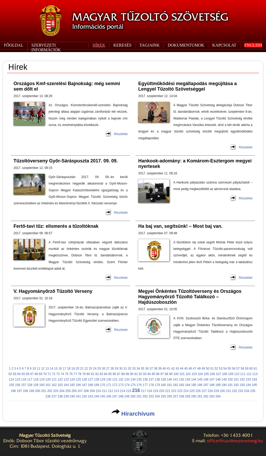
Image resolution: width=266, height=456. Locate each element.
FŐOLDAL (13, 45)
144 (193, 379)
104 (200, 374)
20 (77, 368)
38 (155, 368)
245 (102, 396)
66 (27, 374)
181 (169, 385)
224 (186, 391)
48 (199, 368)
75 (66, 374)
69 (40, 374)
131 (114, 379)
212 (110, 391)
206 (74, 391)
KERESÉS (122, 45)
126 (84, 379)
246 (108, 396)
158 (29, 385)
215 (128, 391)
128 (96, 379)
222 (173, 391)
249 (127, 396)
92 (140, 374)
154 (254, 379)
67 (32, 374)
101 (182, 374)
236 (48, 396)
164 (66, 385)
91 (136, 374)
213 (116, 391)
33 (134, 368)
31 (125, 368)
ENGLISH (253, 45)
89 (127, 374)
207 (80, 391)
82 (97, 374)
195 (254, 385)
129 (102, 379)
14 (51, 368)
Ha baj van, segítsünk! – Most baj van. (180, 226)
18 (68, 368)
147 (212, 379)
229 (216, 391)
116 (23, 379)
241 (78, 396)
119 (41, 379)
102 (188, 374)
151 (236, 379)
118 (35, 379)
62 (10, 374)
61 (255, 368)
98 (166, 374)
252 (145, 396)
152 (242, 379)
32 (129, 368)
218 (149, 391)
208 (86, 391)
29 (116, 368)
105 (206, 374)
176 (139, 385)
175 (133, 385)
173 (120, 385)
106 (212, 374)
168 (90, 385)
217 (143, 391)
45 (186, 368)
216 (136, 390)
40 (164, 368)
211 (104, 391)
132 (120, 379)
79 (84, 374)
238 (60, 396)
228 (210, 391)
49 (203, 368)
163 (60, 385)
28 (112, 368)
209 (92, 391)
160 (41, 385)
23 (90, 368)
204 (61, 391)
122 (60, 379)
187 (205, 385)
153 (248, 379)
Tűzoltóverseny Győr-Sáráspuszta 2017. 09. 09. (66, 160)
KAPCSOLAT (224, 45)
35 (142, 368)
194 (248, 385)
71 (49, 374)
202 (49, 391)
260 (193, 396)
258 (181, 396)
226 (198, 391)
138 (157, 379)
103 (194, 374)
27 (107, 368)
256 (169, 396)
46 (190, 368)
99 (170, 374)
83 (101, 374)
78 (79, 374)
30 (121, 368)
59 (246, 368)
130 (108, 379)
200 (37, 391)
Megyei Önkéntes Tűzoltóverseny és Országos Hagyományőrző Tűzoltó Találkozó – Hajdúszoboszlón (189, 297)
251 (139, 396)
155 (11, 385)
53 (220, 368)
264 (218, 396)
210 (98, 391)
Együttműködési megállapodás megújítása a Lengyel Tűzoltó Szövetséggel (187, 86)
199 (31, 391)
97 (162, 374)
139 (163, 379)
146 (205, 379)
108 (224, 374)
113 (254, 374)
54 (225, 368)
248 (120, 396)
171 (108, 385)
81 (92, 374)
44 (181, 368)
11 (38, 368)
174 (127, 385)
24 (94, 368)
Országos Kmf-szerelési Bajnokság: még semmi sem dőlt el (67, 86)
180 (163, 385)
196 (13, 391)
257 (175, 396)
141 (175, 379)
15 (55, 368)
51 (212, 368)
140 (169, 379)
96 (157, 374)
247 (114, 396)
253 (151, 396)
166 (78, 385)
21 (81, 368)
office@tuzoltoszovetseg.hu (235, 440)
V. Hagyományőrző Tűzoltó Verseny (53, 291)
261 (199, 396)
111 (242, 374)
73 (57, 374)
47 (194, 368)
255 (163, 396)
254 (157, 396)
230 (222, 391)
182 (175, 385)
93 (144, 374)
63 (14, 374)
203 (55, 391)
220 (161, 391)
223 (179, 391)
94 (149, 374)
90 (131, 374)
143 (187, 379)
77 (75, 374)
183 (181, 385)
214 (122, 391)
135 (139, 379)
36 (147, 368)
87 (118, 374)
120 (48, 379)
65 (23, 374)
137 (151, 379)
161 (48, 385)
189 (218, 385)
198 (25, 391)
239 (66, 396)
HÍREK (99, 45)
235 (252, 391)
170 (102, 385)
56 (233, 368)
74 (62, 374)
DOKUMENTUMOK (186, 45)
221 (167, 391)
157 (23, 385)
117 (29, 379)
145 (199, 379)
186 (199, 385)
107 (218, 374)
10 (34, 368)
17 (64, 368)
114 (11, 379)
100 (175, 374)
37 (151, 368)
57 (238, 368)
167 (84, 385)
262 (205, 396)
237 (54, 396)
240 (72, 396)
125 (78, 379)
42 (173, 368)
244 (96, 396)
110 (236, 374)
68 (36, 374)
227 (204, 391)
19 (73, 368)
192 (236, 385)
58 (242, 368)
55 (229, 368)
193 (242, 385)
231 (228, 391)
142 (181, 379)
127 (90, 379)
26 (103, 368)
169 (96, 385)
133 (127, 379)
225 (192, 391)
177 (145, 385)
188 (212, 385)
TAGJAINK (149, 45)
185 (193, 385)
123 (66, 379)
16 (60, 368)
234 (246, 391)
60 (251, 368)
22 (86, 368)
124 (72, 379)
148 (218, 379)
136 (145, 379)
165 (72, 385)
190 (224, 385)
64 (19, 374)
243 (90, 396)
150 (230, 379)
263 (212, 396)
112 (248, 374)
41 (168, 368)
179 (157, 385)
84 (105, 374)
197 (19, 391)
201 (43, 391)
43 (177, 368)
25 (99, 368)
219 (155, 391)
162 (54, 385)
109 (230, 374)
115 (17, 379)
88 (123, 374)
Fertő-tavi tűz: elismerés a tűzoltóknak (56, 226)
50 (207, 368)
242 (84, 396)
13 (47, 368)
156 (17, 385)
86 (114, 374)
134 (133, 379)
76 (71, 374)
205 (68, 391)
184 (187, 385)
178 (151, 385)
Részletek (121, 134)
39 (160, 368)
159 (35, 385)
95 (153, 374)
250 (133, 396)
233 (240, 391)
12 (42, 368)
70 (44, 374)
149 (224, 379)
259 (187, 396)
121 (54, 379)
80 (88, 374)
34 (138, 368)
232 (234, 391)
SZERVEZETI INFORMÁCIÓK (46, 47)
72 (53, 374)
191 (230, 385)
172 (114, 385)
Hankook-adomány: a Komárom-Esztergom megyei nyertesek (194, 163)
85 (110, 374)
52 (216, 368)
